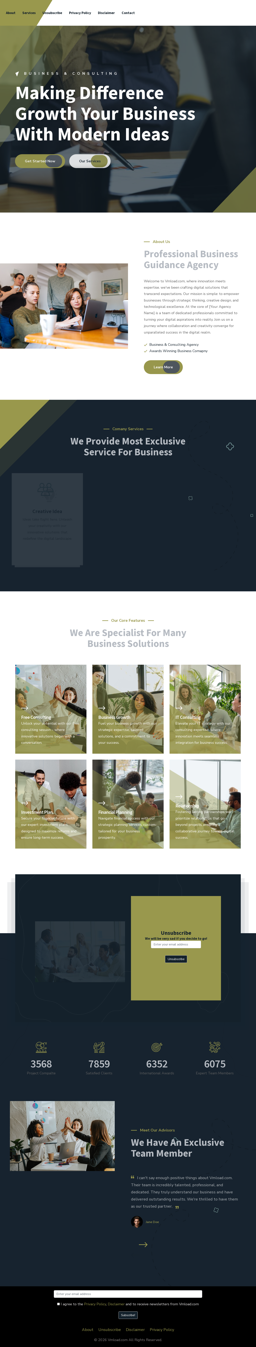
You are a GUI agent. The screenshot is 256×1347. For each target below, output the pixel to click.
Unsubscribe (52, 12)
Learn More (163, 367)
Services (29, 12)
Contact (128, 12)
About (10, 12)
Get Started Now (37, 161)
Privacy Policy (80, 12)
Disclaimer (106, 12)
